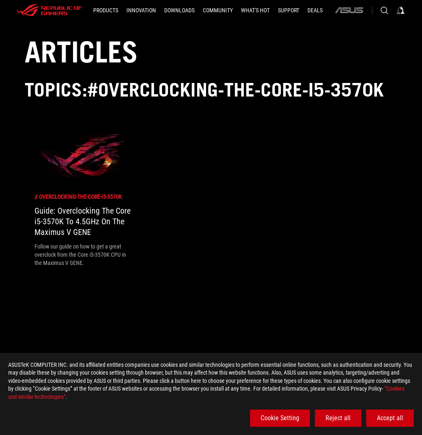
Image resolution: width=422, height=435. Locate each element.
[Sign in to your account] (401, 10)
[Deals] (315, 10)
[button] (105, 10)
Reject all (338, 418)
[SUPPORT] (288, 10)
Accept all (390, 418)
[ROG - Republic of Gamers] (49, 10)
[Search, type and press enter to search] (384, 10)
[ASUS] (349, 10)
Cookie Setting (280, 418)
